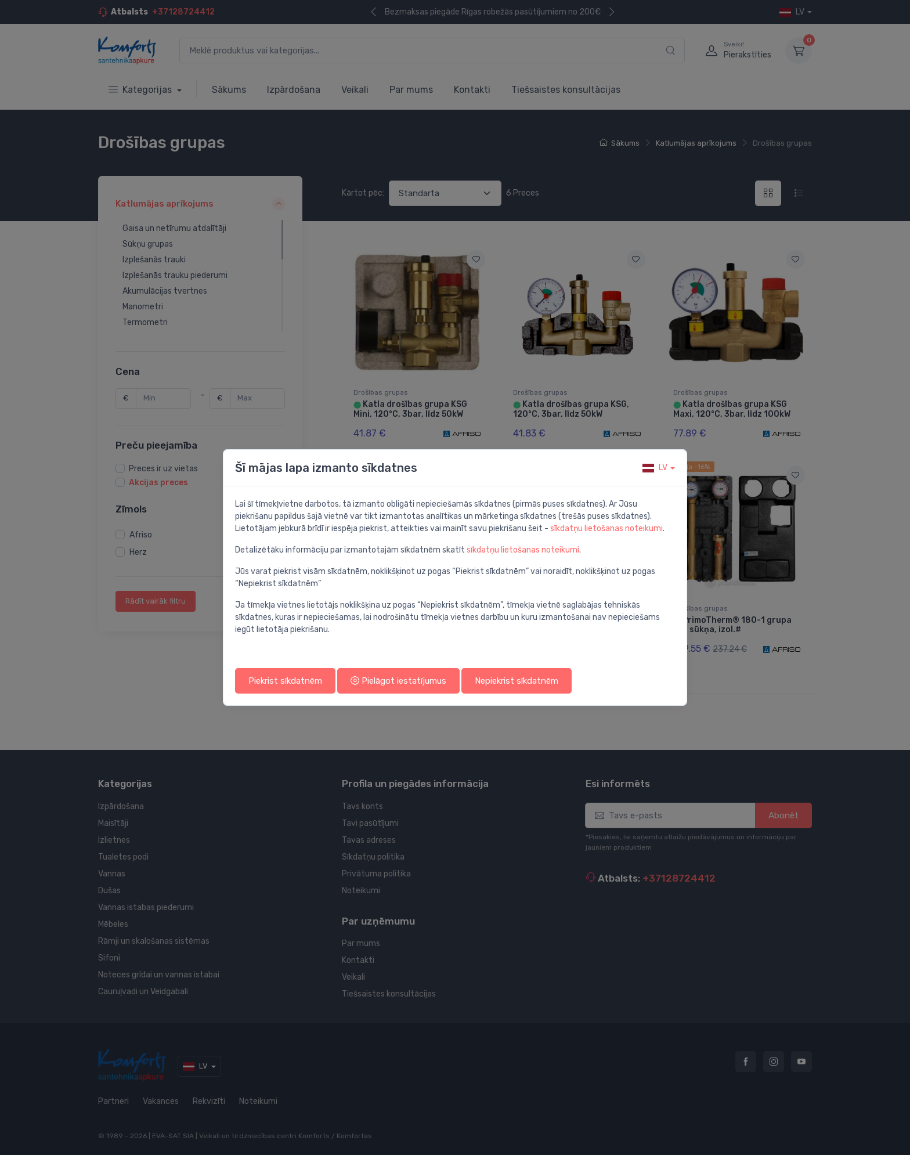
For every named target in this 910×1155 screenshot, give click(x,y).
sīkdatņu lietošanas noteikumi (606, 528)
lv (654, 467)
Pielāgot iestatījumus (398, 681)
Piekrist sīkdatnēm (285, 681)
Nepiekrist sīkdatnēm (516, 681)
